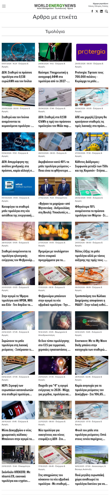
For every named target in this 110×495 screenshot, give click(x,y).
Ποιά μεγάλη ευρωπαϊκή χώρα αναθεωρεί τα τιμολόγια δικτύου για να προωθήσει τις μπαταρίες (90, 479)
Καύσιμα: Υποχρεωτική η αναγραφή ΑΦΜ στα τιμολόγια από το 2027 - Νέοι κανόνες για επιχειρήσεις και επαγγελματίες (53, 77)
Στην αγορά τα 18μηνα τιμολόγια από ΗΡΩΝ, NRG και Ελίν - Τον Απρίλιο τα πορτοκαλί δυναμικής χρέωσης (17, 300)
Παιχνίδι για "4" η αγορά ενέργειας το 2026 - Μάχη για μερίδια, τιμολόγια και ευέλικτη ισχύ (53, 390)
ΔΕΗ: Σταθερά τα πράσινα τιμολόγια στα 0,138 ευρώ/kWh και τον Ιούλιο (17, 77)
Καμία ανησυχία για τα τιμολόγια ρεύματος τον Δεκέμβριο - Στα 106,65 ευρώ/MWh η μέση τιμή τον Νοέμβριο (91, 390)
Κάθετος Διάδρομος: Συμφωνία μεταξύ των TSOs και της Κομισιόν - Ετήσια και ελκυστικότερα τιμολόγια (91, 166)
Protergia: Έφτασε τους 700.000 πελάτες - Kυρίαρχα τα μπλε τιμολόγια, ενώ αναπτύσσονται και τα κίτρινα (89, 77)
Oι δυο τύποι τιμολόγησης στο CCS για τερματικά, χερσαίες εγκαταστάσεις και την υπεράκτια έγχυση (54, 345)
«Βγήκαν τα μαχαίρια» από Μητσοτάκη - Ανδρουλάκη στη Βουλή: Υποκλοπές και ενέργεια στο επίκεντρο (54, 208)
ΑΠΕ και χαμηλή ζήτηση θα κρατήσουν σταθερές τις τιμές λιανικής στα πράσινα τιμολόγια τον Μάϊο (91, 121)
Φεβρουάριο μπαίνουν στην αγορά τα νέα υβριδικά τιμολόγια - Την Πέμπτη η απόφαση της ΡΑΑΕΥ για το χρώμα (53, 300)
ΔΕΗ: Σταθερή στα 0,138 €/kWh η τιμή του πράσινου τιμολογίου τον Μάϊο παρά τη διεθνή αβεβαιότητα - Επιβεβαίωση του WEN (54, 121)
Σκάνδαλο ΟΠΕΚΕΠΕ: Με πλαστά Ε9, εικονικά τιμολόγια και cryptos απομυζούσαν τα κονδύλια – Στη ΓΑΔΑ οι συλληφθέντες (18, 476)
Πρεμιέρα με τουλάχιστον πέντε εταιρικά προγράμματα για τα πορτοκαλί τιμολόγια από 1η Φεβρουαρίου (53, 255)
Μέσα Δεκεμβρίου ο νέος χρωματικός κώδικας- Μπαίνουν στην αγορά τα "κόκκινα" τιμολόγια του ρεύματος (17, 434)
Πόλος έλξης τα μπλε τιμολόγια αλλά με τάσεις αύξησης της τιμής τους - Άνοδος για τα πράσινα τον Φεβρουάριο (91, 255)
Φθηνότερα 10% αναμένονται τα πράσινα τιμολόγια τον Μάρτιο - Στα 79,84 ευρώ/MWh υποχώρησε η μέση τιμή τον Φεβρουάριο (91, 211)
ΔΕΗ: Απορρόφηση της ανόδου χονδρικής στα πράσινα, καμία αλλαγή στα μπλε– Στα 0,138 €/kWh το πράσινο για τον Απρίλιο (18, 166)
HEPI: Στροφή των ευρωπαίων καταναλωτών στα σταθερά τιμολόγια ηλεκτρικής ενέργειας (17, 390)
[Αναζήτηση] (106, 11)
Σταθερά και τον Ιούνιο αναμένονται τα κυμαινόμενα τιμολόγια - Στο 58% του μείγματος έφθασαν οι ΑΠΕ (16, 121)
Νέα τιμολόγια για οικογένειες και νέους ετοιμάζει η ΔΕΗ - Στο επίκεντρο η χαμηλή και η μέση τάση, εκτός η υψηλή (54, 434)
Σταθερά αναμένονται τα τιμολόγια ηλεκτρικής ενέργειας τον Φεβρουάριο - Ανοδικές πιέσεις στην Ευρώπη (18, 255)
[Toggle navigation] (5, 6)
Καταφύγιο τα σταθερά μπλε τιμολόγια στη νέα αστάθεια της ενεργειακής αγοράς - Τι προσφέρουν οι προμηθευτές (18, 211)
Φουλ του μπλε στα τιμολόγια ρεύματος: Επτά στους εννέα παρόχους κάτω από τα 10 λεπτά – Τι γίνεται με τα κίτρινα (90, 434)
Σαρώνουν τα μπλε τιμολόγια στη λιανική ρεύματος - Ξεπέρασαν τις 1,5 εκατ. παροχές (17, 345)
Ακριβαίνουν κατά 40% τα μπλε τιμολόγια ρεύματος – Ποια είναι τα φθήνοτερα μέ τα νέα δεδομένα (54, 166)
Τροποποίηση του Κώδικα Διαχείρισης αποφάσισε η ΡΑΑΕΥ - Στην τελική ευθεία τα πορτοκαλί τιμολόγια (91, 300)
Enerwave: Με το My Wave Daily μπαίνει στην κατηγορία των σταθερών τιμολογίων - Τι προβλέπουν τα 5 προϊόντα (91, 345)
